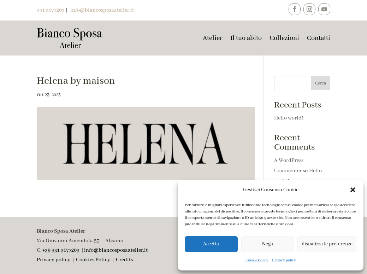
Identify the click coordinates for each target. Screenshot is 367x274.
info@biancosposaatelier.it (116, 250)
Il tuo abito (246, 38)
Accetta (211, 244)
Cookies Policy (93, 260)
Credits (124, 260)
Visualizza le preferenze (327, 244)
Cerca (320, 83)
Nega (267, 244)
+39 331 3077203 (60, 250)
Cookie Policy (256, 260)
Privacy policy (284, 260)
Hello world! (288, 118)
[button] (352, 189)
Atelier (213, 38)
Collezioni (284, 38)
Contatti (318, 38)
